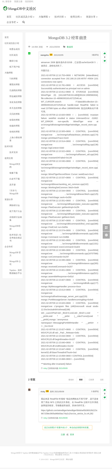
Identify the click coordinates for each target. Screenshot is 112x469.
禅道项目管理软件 (86, 454)
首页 (9, 19)
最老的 (71, 381)
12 (51, 56)
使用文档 (75, 19)
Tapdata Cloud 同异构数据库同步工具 (57, 454)
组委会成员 (14, 50)
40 (47, 392)
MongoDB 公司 (15, 264)
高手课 (12, 186)
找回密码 (29, 4)
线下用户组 (14, 68)
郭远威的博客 (15, 98)
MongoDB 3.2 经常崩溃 (67, 39)
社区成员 (13, 56)
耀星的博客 (14, 86)
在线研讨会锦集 (15, 220)
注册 (63, 436)
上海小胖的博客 (15, 140)
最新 (81, 381)
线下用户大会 (15, 213)
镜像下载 (13, 174)
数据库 (70, 48)
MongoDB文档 (14, 167)
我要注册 (18, 4)
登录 (72, 436)
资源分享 (90, 19)
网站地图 (69, 461)
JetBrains (66, 456)
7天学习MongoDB (13, 193)
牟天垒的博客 (15, 109)
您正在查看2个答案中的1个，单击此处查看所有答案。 (67, 429)
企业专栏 (11, 24)
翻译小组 (13, 62)
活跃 (102, 381)
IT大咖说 (75, 454)
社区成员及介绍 (24, 19)
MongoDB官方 (16, 454)
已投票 (91, 381)
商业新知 (58, 456)
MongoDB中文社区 (20, 11)
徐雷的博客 (14, 121)
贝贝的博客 (14, 115)
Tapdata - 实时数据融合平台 (15, 273)
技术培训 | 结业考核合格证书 (15, 239)
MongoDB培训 (14, 228)
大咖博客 (43, 19)
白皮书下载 (14, 180)
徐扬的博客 (14, 127)
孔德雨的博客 (15, 92)
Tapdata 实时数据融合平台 (32, 454)
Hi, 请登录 (7, 4)
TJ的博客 (13, 80)
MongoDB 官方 (15, 255)
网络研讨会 (14, 207)
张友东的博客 (15, 103)
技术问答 (59, 19)
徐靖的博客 (14, 133)
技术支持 (13, 154)
